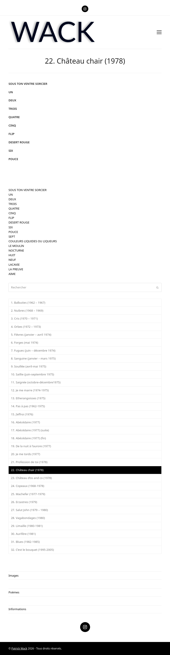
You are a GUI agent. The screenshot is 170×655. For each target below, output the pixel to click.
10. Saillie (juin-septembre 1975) (32, 374)
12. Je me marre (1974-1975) (30, 390)
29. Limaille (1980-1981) (27, 526)
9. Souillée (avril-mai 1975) (28, 366)
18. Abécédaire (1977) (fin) (28, 438)
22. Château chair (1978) (27, 470)
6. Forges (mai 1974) (24, 343)
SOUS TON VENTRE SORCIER (27, 84)
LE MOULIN (16, 246)
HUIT (11, 255)
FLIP (11, 134)
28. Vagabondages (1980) (28, 518)
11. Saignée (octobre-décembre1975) (35, 382)
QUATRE (14, 117)
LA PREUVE (15, 269)
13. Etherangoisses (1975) (28, 398)
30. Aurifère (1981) (23, 534)
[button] (159, 32)
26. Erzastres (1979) (24, 502)
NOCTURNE (16, 250)
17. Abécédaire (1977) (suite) (30, 430)
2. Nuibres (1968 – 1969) (27, 310)
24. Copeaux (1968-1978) (27, 486)
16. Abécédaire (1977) (25, 422)
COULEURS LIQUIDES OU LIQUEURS (32, 241)
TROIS (12, 109)
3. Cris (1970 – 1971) (24, 318)
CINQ (12, 125)
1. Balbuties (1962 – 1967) (28, 303)
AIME (11, 274)
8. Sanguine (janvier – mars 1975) (33, 358)
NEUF (12, 260)
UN (10, 92)
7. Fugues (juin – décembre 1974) (33, 350)
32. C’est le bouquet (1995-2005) (32, 550)
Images (13, 575)
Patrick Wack (19, 648)
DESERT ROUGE (18, 142)
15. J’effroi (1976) (22, 414)
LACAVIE (13, 265)
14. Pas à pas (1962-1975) (28, 406)
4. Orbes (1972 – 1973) (26, 327)
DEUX (12, 100)
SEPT (11, 237)
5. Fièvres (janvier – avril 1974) (31, 335)
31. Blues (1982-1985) (25, 542)
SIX (10, 151)
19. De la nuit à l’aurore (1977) (31, 446)
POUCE (13, 159)
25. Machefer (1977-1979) (28, 494)
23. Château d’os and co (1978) (31, 478)
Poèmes (13, 592)
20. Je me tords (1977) (25, 454)
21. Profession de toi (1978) (29, 462)
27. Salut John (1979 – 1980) (29, 510)
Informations (17, 609)
